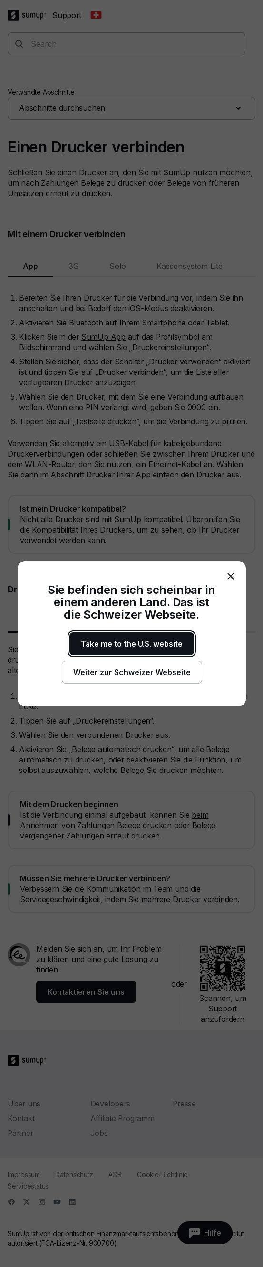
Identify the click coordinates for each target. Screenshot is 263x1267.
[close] (230, 576)
